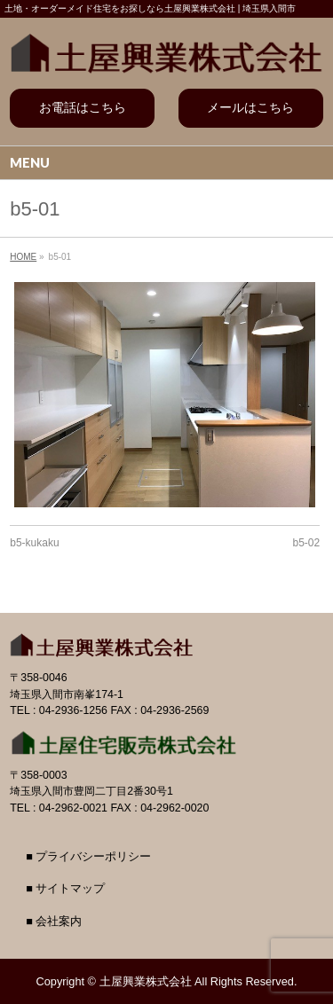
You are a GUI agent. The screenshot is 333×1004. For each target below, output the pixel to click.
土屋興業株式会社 (145, 981)
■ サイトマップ (65, 888)
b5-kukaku (34, 543)
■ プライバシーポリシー (88, 857)
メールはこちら (250, 107)
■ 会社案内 (54, 921)
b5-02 (307, 543)
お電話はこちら (82, 107)
